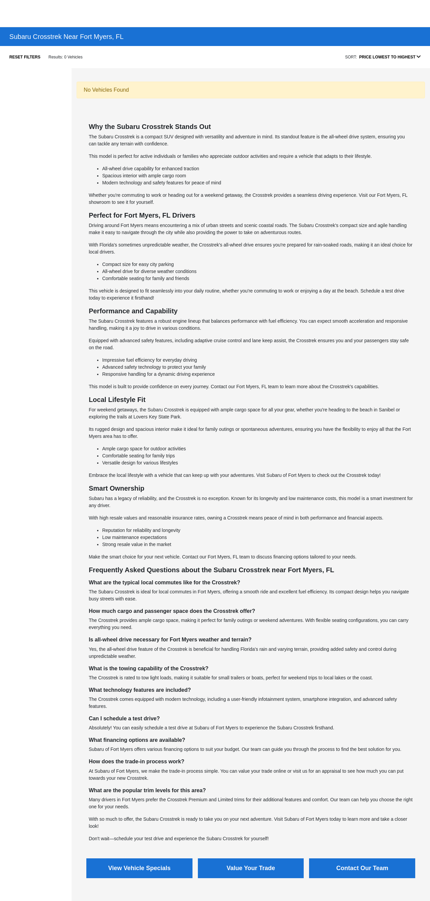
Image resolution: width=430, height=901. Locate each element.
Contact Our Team (362, 868)
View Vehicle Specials (139, 868)
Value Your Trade (250, 868)
